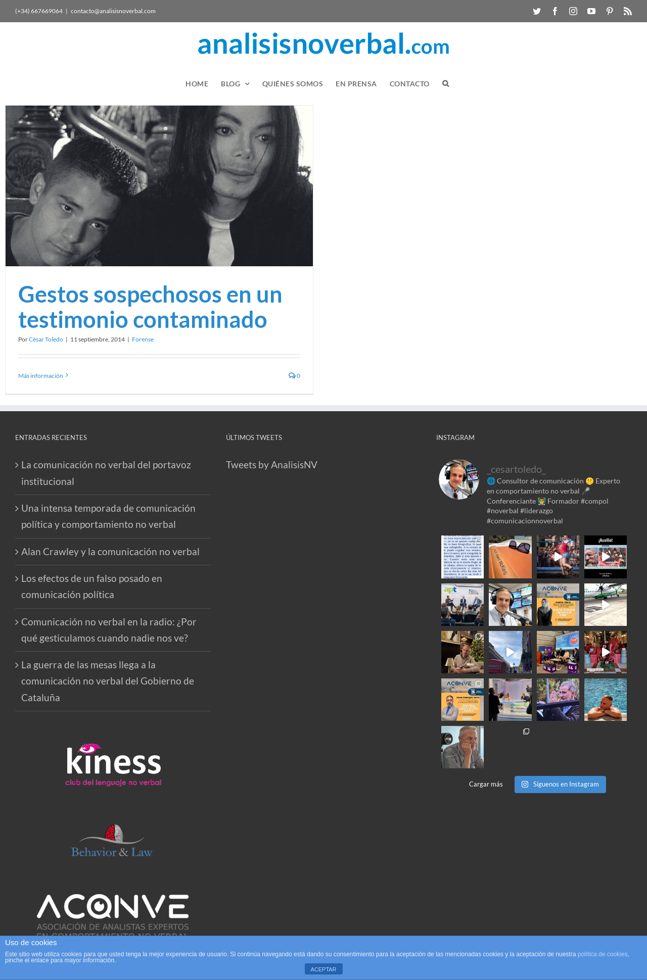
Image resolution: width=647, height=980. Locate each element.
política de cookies (603, 954)
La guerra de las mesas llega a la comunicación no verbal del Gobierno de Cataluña (107, 681)
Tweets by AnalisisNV (271, 464)
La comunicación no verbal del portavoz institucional (106, 472)
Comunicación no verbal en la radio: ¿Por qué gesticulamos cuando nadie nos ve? (109, 630)
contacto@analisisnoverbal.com (113, 11)
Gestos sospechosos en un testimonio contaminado (150, 306)
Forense (143, 339)
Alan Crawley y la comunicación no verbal (110, 551)
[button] (445, 83)
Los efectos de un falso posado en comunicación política (91, 586)
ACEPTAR (323, 969)
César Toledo (46, 339)
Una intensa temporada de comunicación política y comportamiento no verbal (108, 516)
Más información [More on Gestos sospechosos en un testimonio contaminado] (40, 375)
